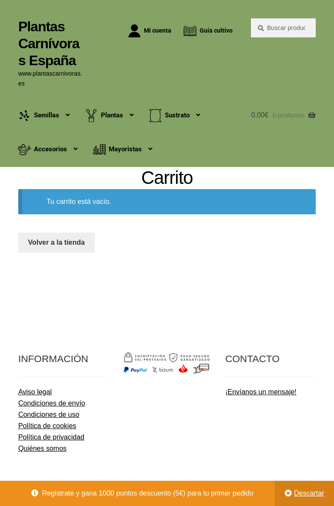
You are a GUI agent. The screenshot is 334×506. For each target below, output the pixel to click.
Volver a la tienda (56, 242)
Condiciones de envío (51, 403)
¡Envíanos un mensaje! (261, 392)
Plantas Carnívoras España (48, 43)
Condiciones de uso (49, 414)
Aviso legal (35, 392)
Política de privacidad (51, 437)
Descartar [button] (309, 493)
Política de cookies (47, 425)
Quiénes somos (42, 448)
